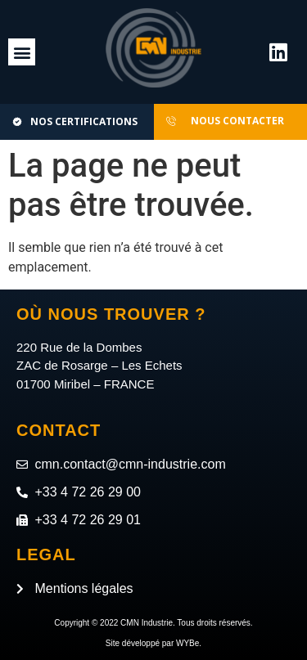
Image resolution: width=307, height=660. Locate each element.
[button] (21, 51)
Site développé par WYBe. (153, 643)
